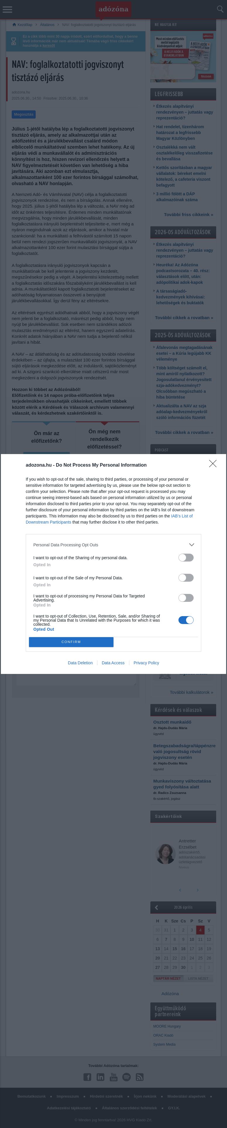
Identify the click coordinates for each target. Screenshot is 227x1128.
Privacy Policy (146, 663)
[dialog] (113, 564)
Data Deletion (80, 663)
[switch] (186, 558)
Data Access (113, 663)
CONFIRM (71, 642)
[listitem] (113, 545)
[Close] (214, 465)
